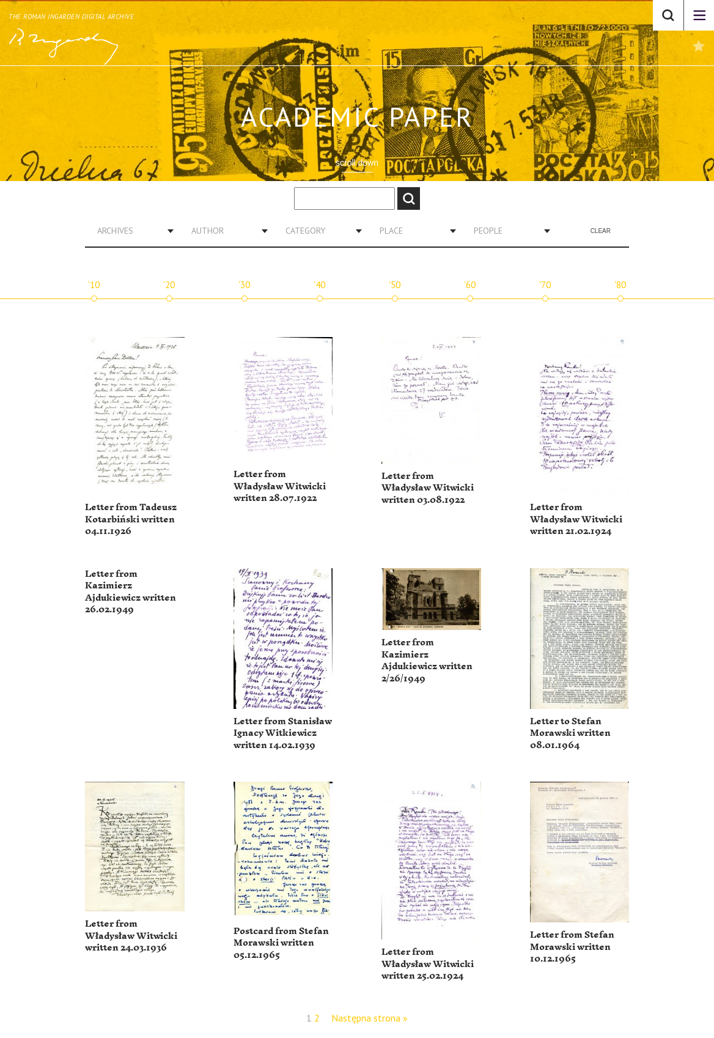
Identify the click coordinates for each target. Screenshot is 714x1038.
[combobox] (131, 230)
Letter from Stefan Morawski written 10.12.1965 (572, 946)
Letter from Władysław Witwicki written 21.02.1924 (576, 519)
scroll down (357, 163)
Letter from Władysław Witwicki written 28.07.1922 (280, 486)
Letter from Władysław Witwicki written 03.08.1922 (427, 488)
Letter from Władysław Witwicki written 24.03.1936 (131, 935)
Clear (601, 231)
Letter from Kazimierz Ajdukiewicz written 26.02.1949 (130, 592)
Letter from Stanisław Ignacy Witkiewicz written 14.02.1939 (283, 733)
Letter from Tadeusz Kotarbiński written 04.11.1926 (131, 519)
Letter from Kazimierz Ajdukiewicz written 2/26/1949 (427, 660)
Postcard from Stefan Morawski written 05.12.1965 (281, 943)
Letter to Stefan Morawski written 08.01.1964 (570, 733)
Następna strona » (369, 1018)
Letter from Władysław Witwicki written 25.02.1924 (427, 964)
